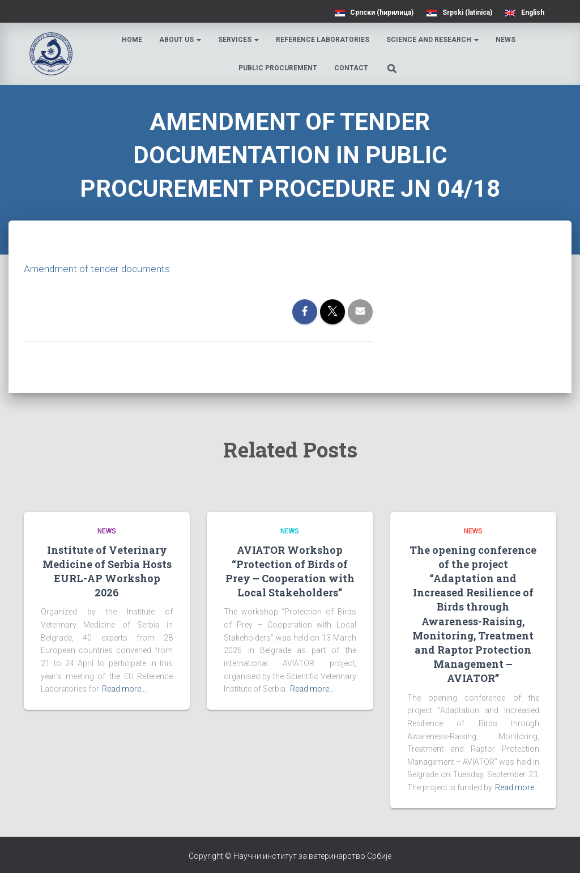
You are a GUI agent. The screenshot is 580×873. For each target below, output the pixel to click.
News (507, 40)
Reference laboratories (323, 40)
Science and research (433, 40)
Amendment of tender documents (98, 268)
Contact (352, 68)
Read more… (124, 688)
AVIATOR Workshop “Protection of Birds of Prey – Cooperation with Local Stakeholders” (290, 571)
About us (181, 40)
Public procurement (278, 68)
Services (239, 40)
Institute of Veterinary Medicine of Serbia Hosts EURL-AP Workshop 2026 (107, 571)
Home (133, 40)
